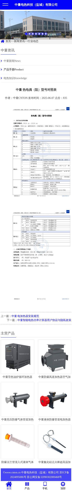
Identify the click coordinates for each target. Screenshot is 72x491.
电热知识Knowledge (15, 78)
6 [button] (42, 35)
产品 (27, 486)
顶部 (63, 486)
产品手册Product (14, 69)
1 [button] (26, 35)
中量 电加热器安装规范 (25, 316)
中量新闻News (12, 60)
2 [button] (29, 35)
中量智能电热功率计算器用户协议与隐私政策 (44, 320)
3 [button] (32, 35)
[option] (36, 26)
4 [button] (36, 35)
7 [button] (45, 35)
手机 (45, 486)
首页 (9, 486)
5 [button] (39, 35)
